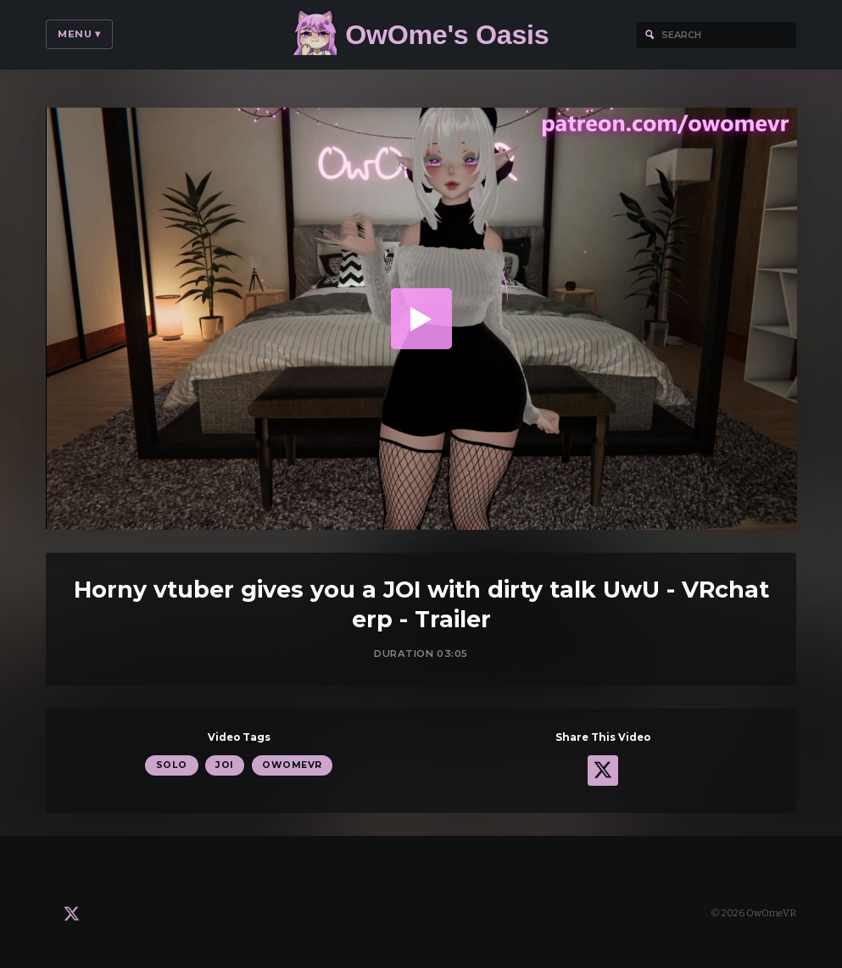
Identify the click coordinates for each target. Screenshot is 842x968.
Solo (171, 765)
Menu (79, 34)
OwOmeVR (292, 765)
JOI (224, 765)
